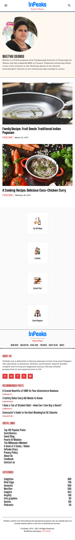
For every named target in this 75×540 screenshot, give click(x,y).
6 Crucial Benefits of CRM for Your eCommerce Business (30, 390)
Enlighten (7, 401)
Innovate (7, 394)
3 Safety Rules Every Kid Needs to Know (22, 398)
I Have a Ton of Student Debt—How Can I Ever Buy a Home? (32, 405)
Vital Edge (7, 137)
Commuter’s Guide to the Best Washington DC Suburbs (29, 412)
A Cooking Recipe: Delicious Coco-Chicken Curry (34, 190)
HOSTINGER (46, 531)
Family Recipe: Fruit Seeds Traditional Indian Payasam (31, 131)
